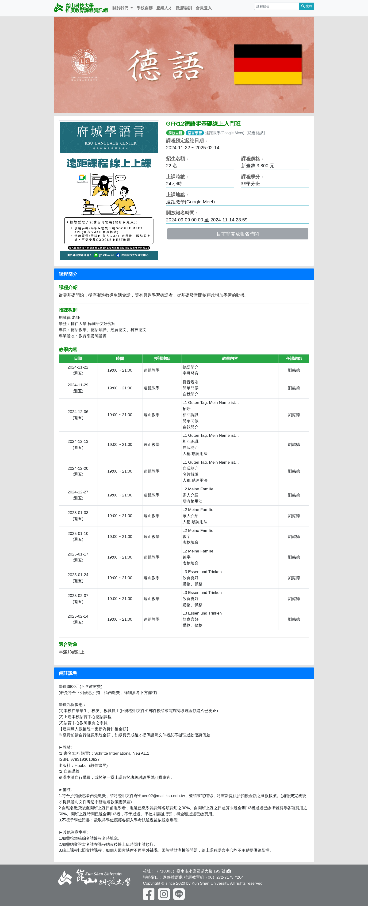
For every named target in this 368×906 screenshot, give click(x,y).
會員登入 (204, 8)
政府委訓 (184, 8)
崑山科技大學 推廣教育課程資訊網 (81, 8)
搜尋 (306, 6)
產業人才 (164, 8)
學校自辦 (145, 8)
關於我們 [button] (121, 8)
